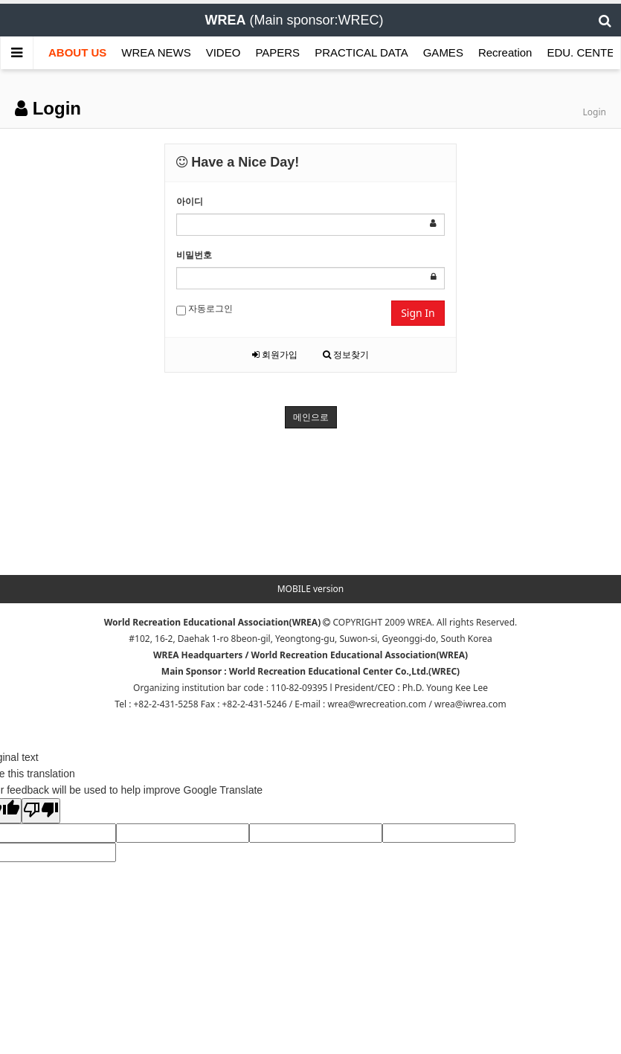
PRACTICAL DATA (361, 52)
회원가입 (274, 354)
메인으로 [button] (311, 417)
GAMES (443, 52)
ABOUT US (77, 52)
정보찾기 (346, 354)
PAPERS (277, 52)
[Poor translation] (41, 810)
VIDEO (223, 52)
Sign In (418, 313)
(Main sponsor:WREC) (294, 20)
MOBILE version (310, 588)
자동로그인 (204, 308)
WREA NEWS (155, 52)
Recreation (505, 52)
